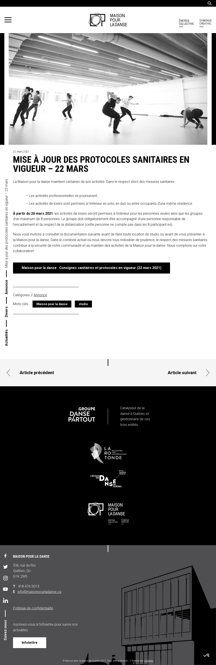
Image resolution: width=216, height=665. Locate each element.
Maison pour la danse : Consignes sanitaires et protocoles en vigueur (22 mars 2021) (91, 268)
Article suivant (182, 372)
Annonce (6, 287)
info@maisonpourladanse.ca (39, 592)
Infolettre (30, 643)
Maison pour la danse (51, 304)
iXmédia (148, 660)
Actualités (6, 337)
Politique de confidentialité (33, 608)
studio (83, 304)
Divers (6, 311)
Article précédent (37, 372)
